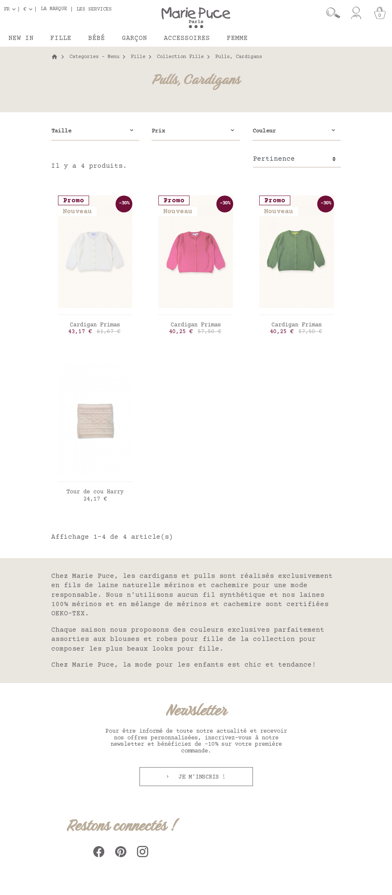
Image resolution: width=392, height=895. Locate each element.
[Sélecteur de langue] (11, 9)
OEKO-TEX (68, 613)
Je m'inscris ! (200, 777)
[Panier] (380, 13)
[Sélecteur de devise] (30, 9)
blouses (124, 639)
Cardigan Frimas (95, 325)
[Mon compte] (356, 13)
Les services (94, 9)
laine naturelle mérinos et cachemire (173, 585)
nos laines (303, 595)
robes (166, 639)
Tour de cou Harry (95, 492)
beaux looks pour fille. (175, 649)
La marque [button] (54, 9)
